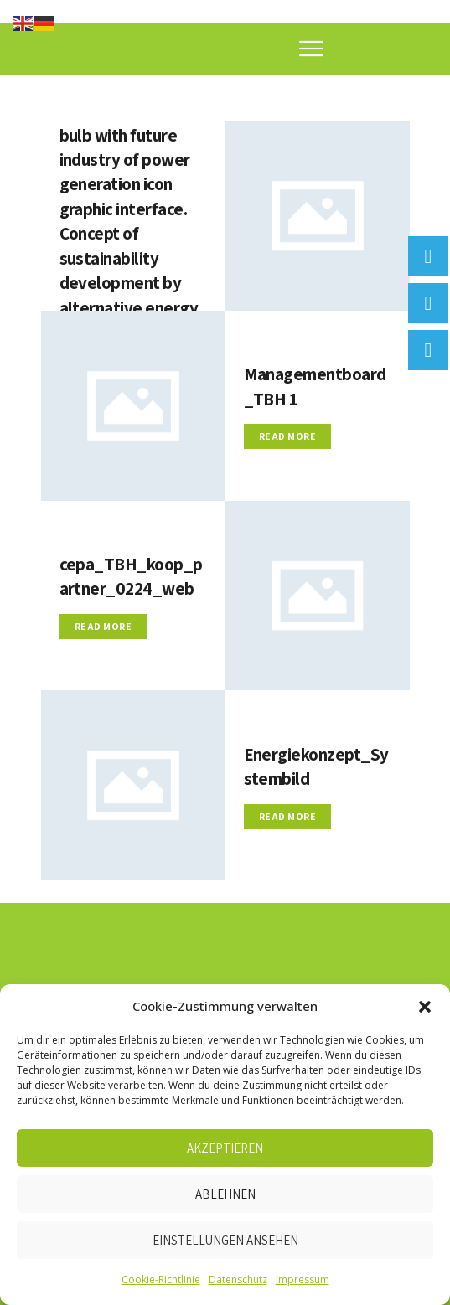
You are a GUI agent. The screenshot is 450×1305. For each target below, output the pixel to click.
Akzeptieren (225, 1148)
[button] (424, 1006)
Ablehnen (225, 1194)
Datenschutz (238, 1279)
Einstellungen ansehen (225, 1240)
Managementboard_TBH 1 (317, 386)
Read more (288, 437)
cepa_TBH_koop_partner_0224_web (131, 576)
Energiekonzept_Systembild (314, 766)
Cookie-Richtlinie (161, 1279)
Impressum (302, 1279)
